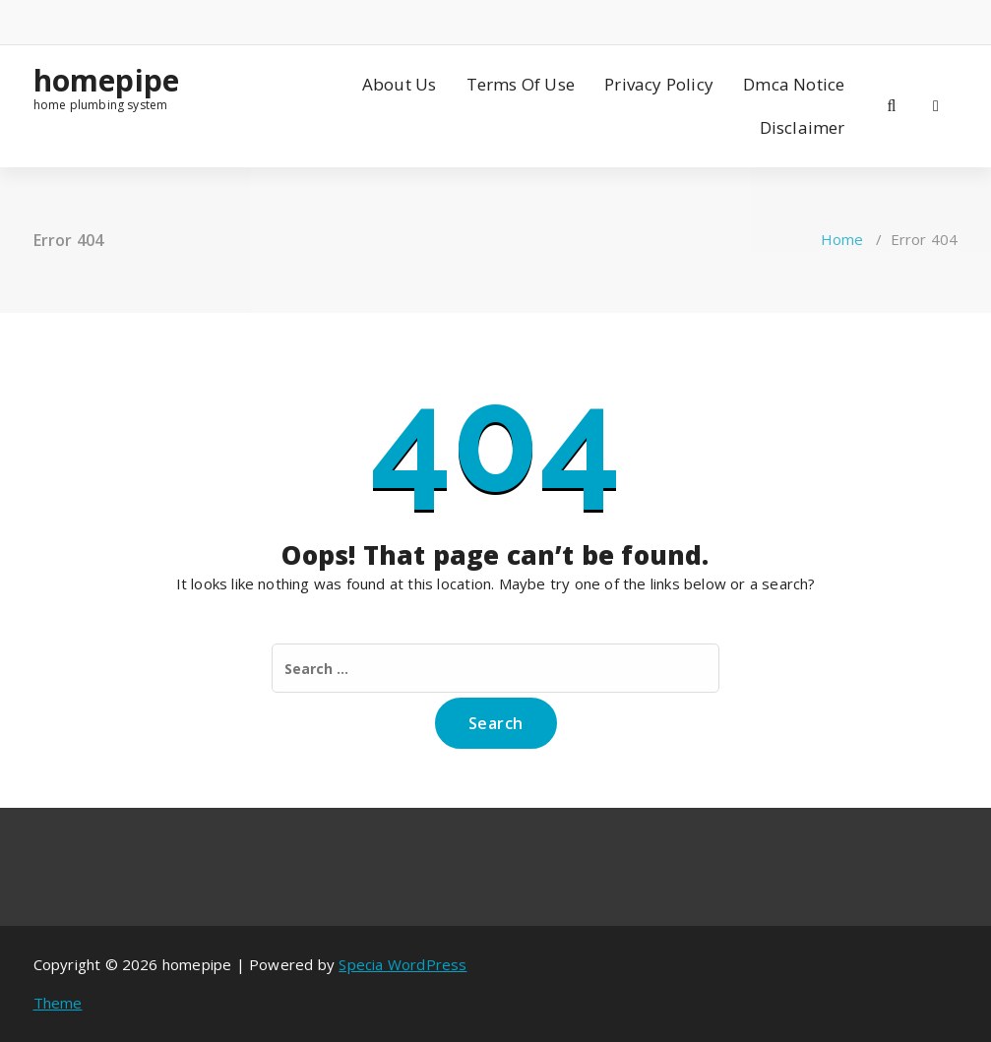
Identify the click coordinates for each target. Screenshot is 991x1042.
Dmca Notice (793, 84)
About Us (399, 84)
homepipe (106, 80)
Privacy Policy (658, 84)
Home (842, 239)
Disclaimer (802, 127)
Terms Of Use (520, 84)
